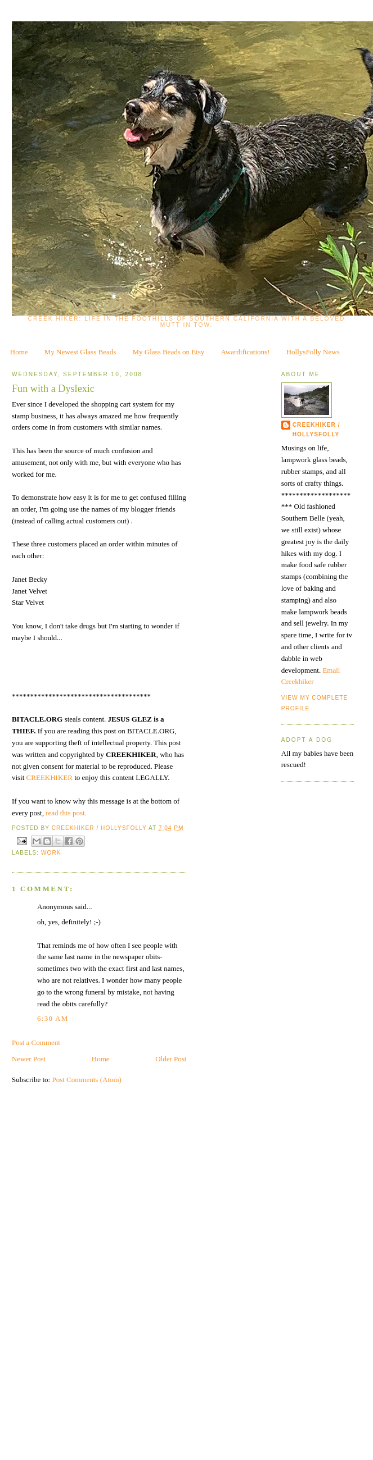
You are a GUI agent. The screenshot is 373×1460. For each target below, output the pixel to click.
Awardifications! (245, 352)
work (51, 853)
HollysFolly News (313, 352)
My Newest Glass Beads (80, 352)
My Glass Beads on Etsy (169, 352)
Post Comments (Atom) (87, 1079)
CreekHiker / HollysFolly (100, 828)
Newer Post (29, 1059)
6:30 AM (53, 1018)
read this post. (66, 813)
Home (19, 352)
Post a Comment (36, 1042)
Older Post (170, 1059)
